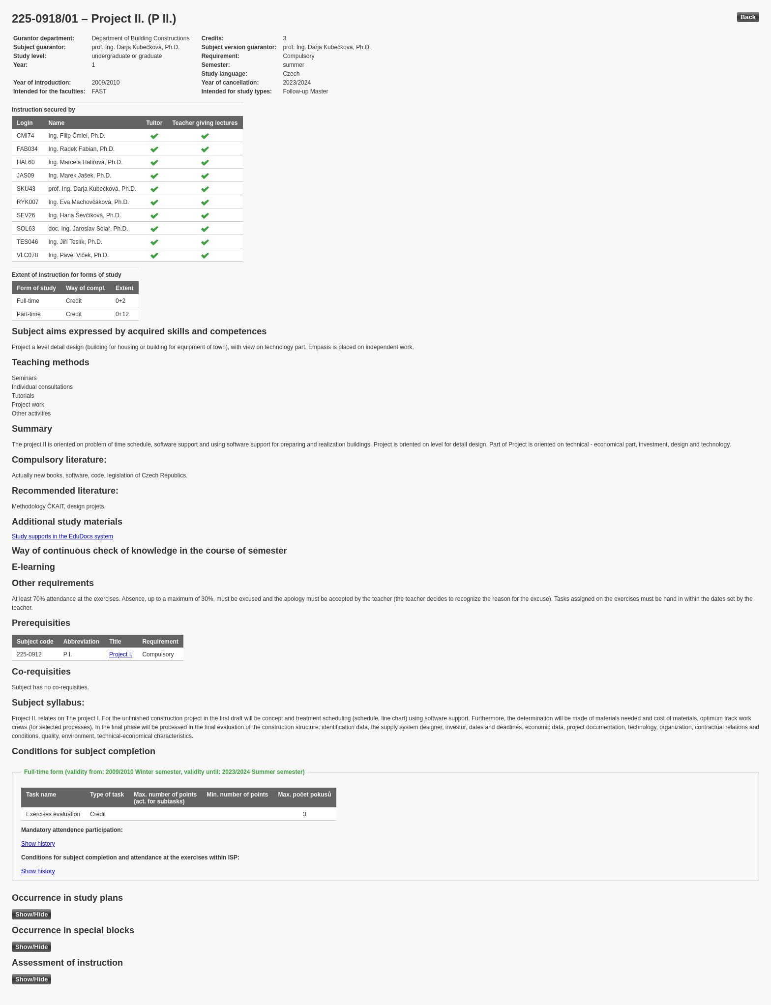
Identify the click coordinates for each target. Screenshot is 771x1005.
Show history (38, 843)
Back (748, 17)
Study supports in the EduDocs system (62, 536)
